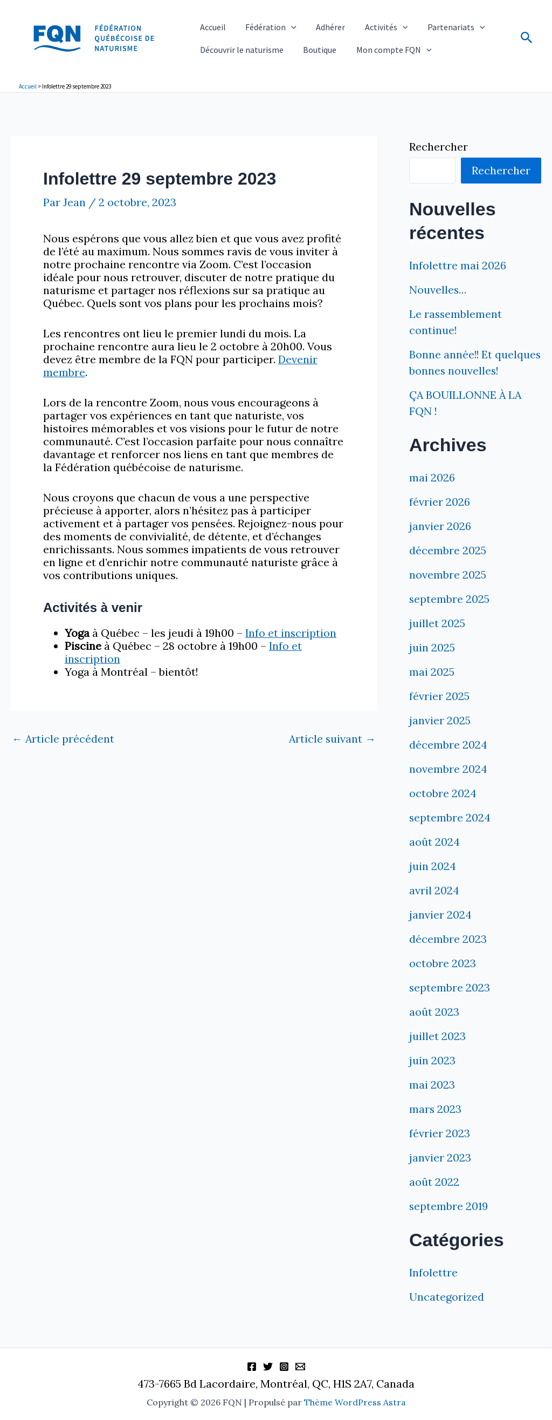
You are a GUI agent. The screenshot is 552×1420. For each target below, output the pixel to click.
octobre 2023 (442, 979)
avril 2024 (434, 906)
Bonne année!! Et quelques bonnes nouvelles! (452, 370)
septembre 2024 (450, 833)
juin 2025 (432, 663)
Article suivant (332, 738)
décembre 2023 (448, 955)
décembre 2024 (448, 760)
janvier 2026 (440, 542)
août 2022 (434, 1198)
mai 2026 (432, 493)
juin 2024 (432, 882)
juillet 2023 (437, 1052)
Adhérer (306, 22)
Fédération (256, 22)
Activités (352, 22)
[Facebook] (252, 1367)
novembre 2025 (447, 590)
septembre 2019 (448, 1222)
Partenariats (411, 22)
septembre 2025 (449, 615)
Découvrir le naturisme (237, 53)
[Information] (300, 1367)
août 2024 (434, 858)
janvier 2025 (440, 736)
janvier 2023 (440, 1173)
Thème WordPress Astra (355, 1402)
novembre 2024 (448, 785)
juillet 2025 (437, 639)
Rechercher (438, 146)
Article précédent (63, 738)
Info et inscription (291, 632)
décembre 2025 (447, 566)
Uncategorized (446, 1313)
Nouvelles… (438, 289)
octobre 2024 (443, 809)
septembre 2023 (450, 1003)
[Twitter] (268, 1367)
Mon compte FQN (369, 53)
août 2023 (434, 1028)
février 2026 (439, 518)
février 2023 (439, 1149)
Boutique (305, 53)
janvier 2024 (440, 930)
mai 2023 (432, 1101)
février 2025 (439, 712)
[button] (276, 22)
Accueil (208, 22)
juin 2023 (432, 1076)
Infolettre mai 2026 (458, 265)
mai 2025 (431, 688)
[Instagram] (284, 1367)
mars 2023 (435, 1125)
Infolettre (433, 1288)
